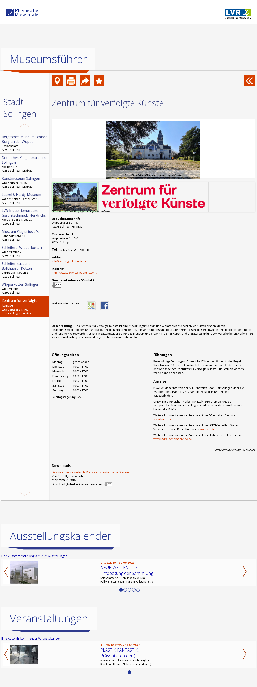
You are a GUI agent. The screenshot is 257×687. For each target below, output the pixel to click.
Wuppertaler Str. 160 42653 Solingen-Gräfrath (25, 182)
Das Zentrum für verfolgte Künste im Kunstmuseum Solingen (91, 472)
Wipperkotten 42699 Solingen (25, 288)
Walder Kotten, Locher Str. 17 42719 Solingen (25, 198)
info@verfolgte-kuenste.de (69, 261)
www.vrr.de (207, 429)
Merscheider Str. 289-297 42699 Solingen (25, 216)
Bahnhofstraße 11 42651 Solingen (25, 235)
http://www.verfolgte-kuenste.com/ (74, 273)
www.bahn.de (162, 419)
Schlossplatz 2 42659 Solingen (25, 143)
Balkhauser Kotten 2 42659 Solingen (25, 269)
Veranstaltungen (49, 618)
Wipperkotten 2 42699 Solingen (25, 251)
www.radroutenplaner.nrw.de (172, 439)
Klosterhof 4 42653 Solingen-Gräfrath (25, 163)
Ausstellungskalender (60, 535)
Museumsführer (48, 59)
